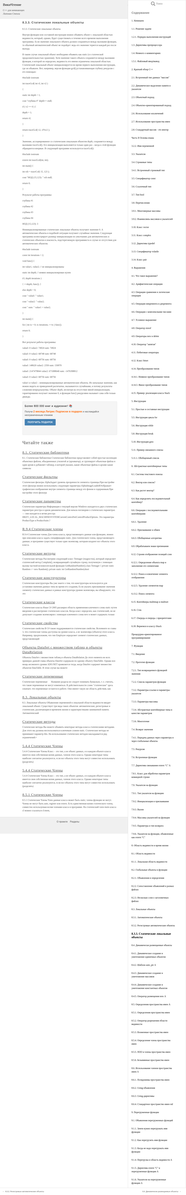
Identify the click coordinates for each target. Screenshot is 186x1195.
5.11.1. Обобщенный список (145, 458)
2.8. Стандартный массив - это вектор (150, 129)
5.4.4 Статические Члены (42, 746)
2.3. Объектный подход (143, 97)
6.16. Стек (136, 610)
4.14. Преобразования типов (145, 368)
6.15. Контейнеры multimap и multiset (150, 602)
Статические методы (39, 553)
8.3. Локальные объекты (143, 909)
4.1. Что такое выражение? (145, 276)
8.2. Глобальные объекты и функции (149, 870)
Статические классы (38, 602)
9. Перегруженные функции (145, 1112)
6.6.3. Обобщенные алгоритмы (147, 538)
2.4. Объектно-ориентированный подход (151, 105)
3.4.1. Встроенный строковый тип (148, 170)
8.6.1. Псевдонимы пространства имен (150, 1080)
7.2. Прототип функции (143, 662)
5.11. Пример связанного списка (147, 450)
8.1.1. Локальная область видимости (149, 861)
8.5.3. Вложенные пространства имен (150, 1032)
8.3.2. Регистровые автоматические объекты (153, 925)
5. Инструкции (139, 401)
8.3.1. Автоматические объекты (147, 917)
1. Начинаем (138, 20)
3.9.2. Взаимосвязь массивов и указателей (152, 219)
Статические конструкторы (44, 578)
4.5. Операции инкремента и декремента (151, 303)
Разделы (74, 821)
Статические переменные (42, 676)
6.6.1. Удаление (139, 522)
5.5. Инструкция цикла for (144, 417)
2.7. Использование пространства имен (151, 121)
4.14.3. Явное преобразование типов (149, 385)
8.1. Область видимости (143, 853)
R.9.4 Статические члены (42, 529)
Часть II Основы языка (143, 138)
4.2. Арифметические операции (147, 284)
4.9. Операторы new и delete (145, 336)
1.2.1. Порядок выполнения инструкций (151, 37)
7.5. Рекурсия (138, 749)
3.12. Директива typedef (143, 243)
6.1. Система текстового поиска (147, 474)
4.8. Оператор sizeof (141, 328)
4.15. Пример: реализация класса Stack (151, 393)
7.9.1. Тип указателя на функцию (148, 793)
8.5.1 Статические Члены (42, 795)
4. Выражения (138, 268)
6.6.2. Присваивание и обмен (146, 530)
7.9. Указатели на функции (145, 785)
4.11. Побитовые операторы (145, 352)
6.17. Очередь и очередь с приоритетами (151, 618)
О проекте (62, 821)
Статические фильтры (40, 477)
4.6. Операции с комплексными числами (151, 312)
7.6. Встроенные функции (144, 757)
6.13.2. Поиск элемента (143, 593)
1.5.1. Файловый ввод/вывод (145, 61)
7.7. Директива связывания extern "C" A (151, 765)
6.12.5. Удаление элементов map (147, 585)
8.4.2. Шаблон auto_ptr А (144, 965)
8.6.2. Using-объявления (143, 1088)
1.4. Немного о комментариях (146, 53)
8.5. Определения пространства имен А (151, 1004)
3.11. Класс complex (141, 235)
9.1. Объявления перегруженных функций (152, 1120)
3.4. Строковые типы (142, 162)
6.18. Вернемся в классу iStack (146, 626)
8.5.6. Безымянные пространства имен (150, 1060)
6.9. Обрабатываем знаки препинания (150, 546)
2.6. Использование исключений (147, 113)
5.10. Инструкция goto (142, 442)
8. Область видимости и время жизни (150, 845)
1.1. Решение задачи (141, 29)
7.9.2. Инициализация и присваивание (150, 801)
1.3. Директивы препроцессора (147, 45)
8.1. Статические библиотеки (45, 452)
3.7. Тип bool (138, 194)
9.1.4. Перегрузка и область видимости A (152, 1160)
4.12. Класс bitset (140, 360)
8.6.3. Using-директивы (143, 1096)
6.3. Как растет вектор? (143, 490)
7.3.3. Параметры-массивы (145, 701)
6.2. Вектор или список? (143, 482)
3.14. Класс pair (139, 259)
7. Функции (137, 646)
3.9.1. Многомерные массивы (146, 211)
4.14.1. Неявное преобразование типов (150, 377)
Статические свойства (40, 623)
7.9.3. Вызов (138, 809)
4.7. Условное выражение (144, 320)
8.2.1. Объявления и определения (148, 878)
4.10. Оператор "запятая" (144, 344)
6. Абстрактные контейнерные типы (149, 466)
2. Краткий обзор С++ (142, 69)
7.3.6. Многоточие (140, 721)
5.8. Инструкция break (142, 433)
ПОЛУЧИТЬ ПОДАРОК (40, 422)
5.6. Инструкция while (142, 425)
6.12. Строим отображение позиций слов (152, 554)
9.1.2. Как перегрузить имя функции (149, 1140)
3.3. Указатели (138, 154)
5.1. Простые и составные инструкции (150, 409)
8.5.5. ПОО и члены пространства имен (151, 1052)
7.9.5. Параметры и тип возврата (147, 826)
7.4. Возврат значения (142, 729)
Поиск (156, 3)
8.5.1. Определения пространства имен (151, 1012)
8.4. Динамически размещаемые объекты (152, 945)
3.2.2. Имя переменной (143, 146)
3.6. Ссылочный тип (141, 186)
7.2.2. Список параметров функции (149, 682)
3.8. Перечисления (141, 203)
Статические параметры (41, 501)
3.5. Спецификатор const (143, 178)
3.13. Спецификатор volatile (145, 251)
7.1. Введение (138, 654)
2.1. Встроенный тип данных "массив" (150, 77)
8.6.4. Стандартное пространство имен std (152, 1104)
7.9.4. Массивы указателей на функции (151, 817)
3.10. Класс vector (140, 227)
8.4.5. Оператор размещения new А (149, 996)
